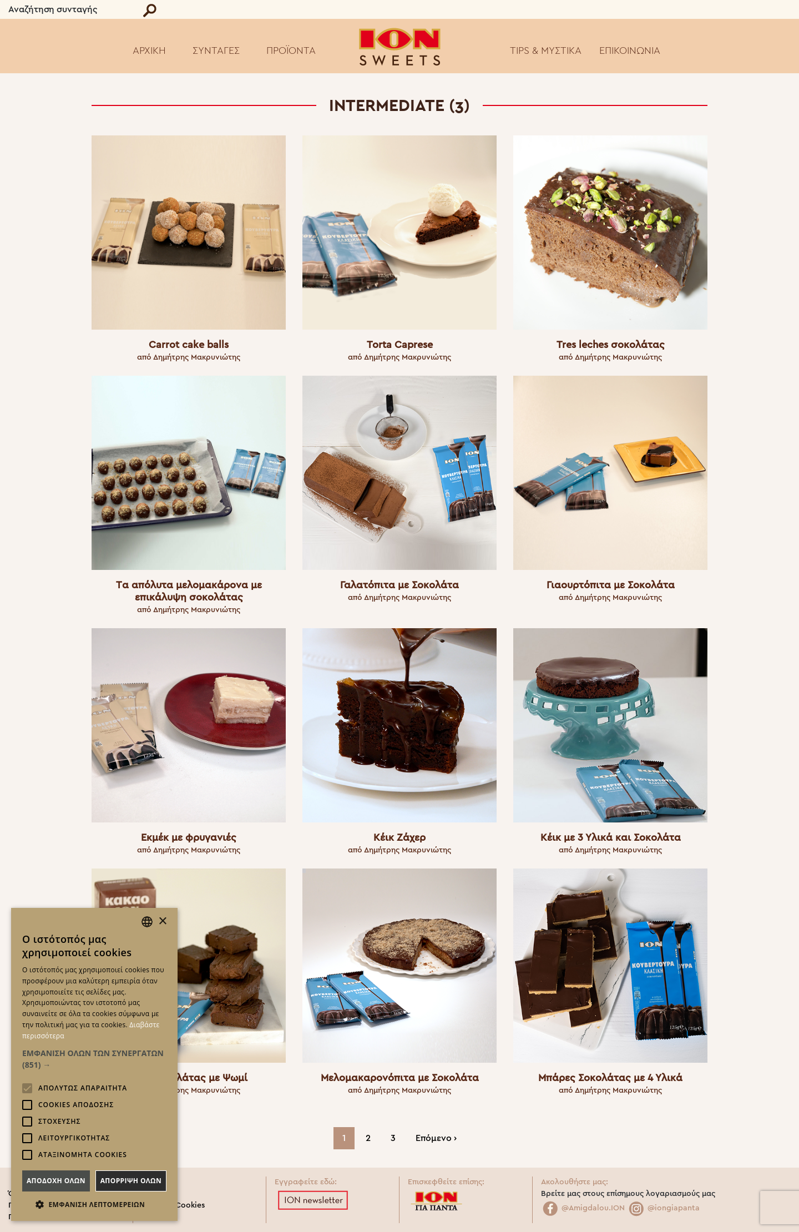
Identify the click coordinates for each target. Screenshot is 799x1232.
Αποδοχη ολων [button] (56, 1180)
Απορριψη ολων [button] (130, 1180)
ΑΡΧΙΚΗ (149, 50)
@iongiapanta (663, 1208)
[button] (94, 1059)
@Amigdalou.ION (583, 1208)
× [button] (162, 921)
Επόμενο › (436, 1138)
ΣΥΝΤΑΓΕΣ (216, 50)
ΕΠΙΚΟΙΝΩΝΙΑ (629, 50)
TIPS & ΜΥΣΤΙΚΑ (545, 50)
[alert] (94, 1064)
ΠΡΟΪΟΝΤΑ (291, 50)
